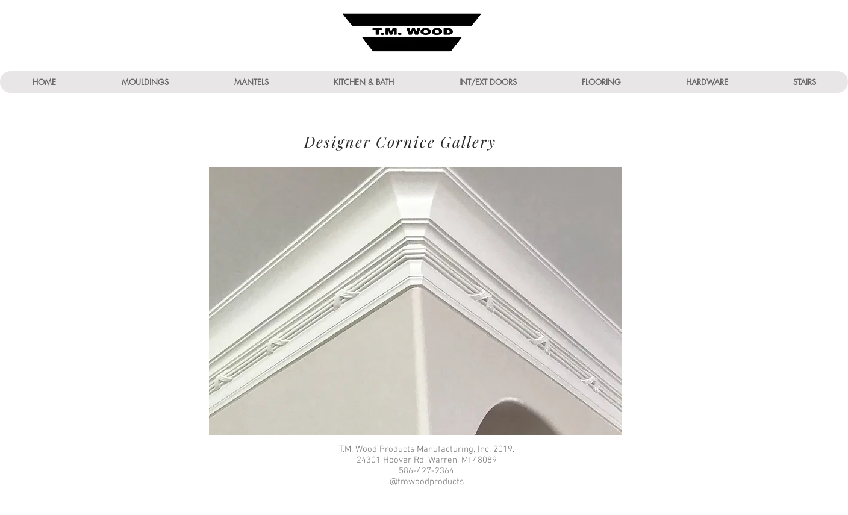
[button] (145, 82)
